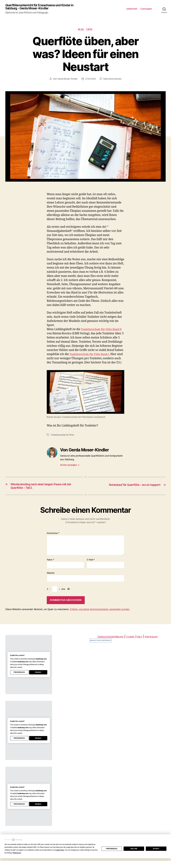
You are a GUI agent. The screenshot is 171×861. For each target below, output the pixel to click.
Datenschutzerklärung (109, 642)
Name (50, 565)
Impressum (153, 642)
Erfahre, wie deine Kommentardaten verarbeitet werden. (100, 614)
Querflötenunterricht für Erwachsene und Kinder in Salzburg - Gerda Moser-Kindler (41, 7)
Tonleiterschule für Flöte (62, 439)
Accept (156, 849)
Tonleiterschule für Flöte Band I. (90, 355)
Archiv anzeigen (69, 469)
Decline (134, 849)
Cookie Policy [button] (59, 850)
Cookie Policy (134, 642)
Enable (38, 678)
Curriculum (146, 9)
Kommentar (53, 539)
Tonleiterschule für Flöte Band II (102, 330)
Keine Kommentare (113, 79)
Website (50, 578)
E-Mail (91, 565)
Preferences (111, 849)
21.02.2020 (90, 79)
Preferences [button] (17, 853)
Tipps (90, 30)
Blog (81, 30)
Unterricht (131, 9)
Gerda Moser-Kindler (67, 79)
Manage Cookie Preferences (100, 646)
